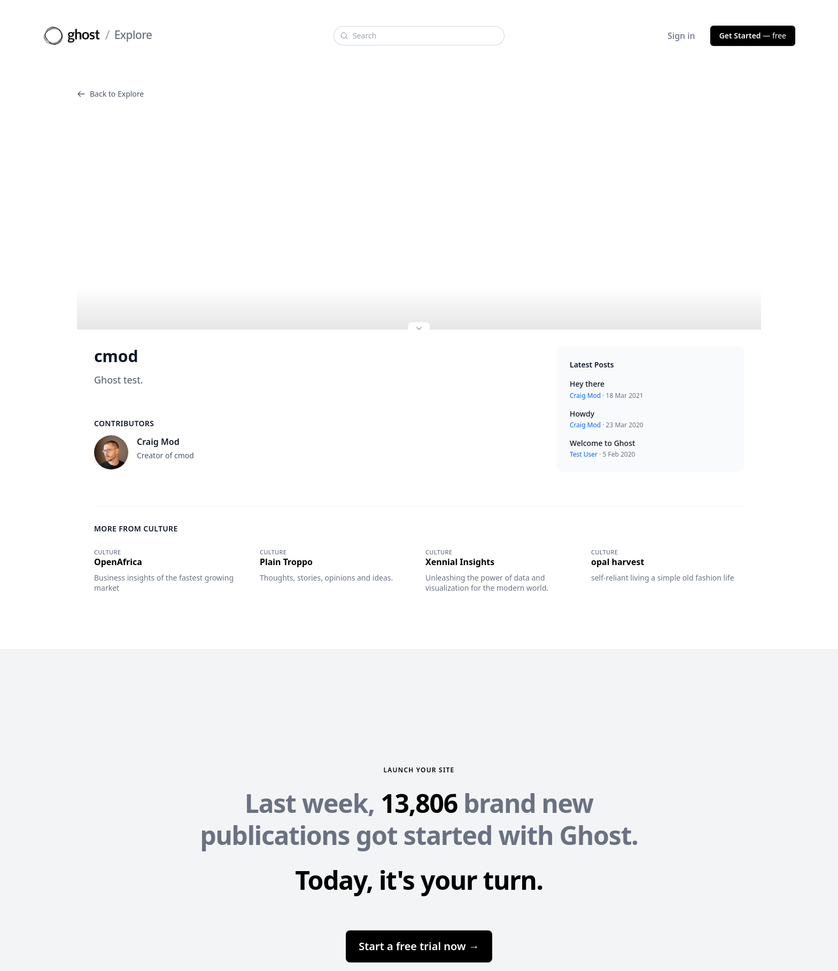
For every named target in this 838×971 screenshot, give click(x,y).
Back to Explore (110, 94)
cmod (116, 356)
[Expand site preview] (419, 329)
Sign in (681, 36)
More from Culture (136, 528)
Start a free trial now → (419, 946)
